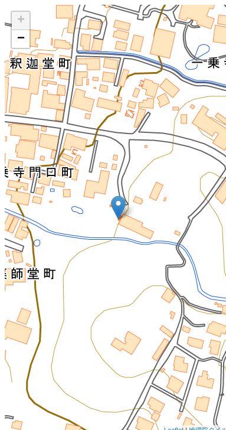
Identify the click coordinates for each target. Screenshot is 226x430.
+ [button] (21, 21)
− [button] (21, 39)
